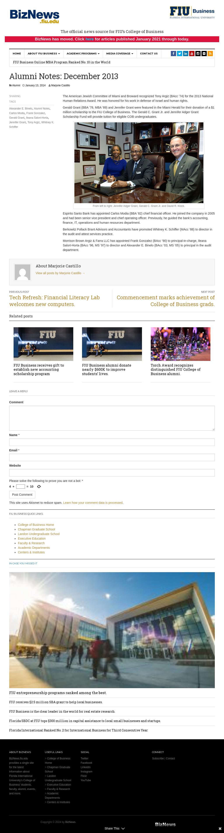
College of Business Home (36, 524)
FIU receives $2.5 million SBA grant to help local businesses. (56, 702)
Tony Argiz (34, 122)
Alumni (16, 85)
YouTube (86, 780)
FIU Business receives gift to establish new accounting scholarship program (39, 369)
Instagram (86, 771)
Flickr (84, 776)
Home (17, 53)
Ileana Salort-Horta (37, 117)
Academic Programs (83, 53)
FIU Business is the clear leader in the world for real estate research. (62, 711)
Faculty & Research (31, 543)
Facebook (86, 762)
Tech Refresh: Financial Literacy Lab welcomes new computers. (54, 301)
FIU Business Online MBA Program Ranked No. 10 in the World (61, 62)
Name (13, 435)
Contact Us (149, 53)
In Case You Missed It (23, 563)
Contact (170, 758)
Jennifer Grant (17, 122)
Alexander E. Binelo (20, 108)
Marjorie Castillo (60, 85)
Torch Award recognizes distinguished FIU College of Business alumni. (176, 369)
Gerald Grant (16, 117)
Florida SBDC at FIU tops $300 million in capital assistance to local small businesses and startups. (85, 721)
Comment (16, 402)
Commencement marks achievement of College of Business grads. (166, 301)
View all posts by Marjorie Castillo (60, 273)
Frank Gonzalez (35, 113)
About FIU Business (44, 53)
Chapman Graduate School (36, 529)
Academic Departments (34, 547)
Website (15, 465)
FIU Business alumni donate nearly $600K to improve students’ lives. (106, 369)
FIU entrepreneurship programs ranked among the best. (58, 692)
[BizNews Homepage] (34, 15)
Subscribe (158, 758)
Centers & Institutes (31, 552)
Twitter (84, 758)
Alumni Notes (41, 108)
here (90, 39)
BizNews (70, 822)
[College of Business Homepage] (192, 12)
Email (13, 450)
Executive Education (32, 538)
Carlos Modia (17, 113)
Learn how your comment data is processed (93, 502)
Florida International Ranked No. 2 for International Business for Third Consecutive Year (78, 730)
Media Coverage (119, 53)
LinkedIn (86, 767)
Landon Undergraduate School (39, 534)
